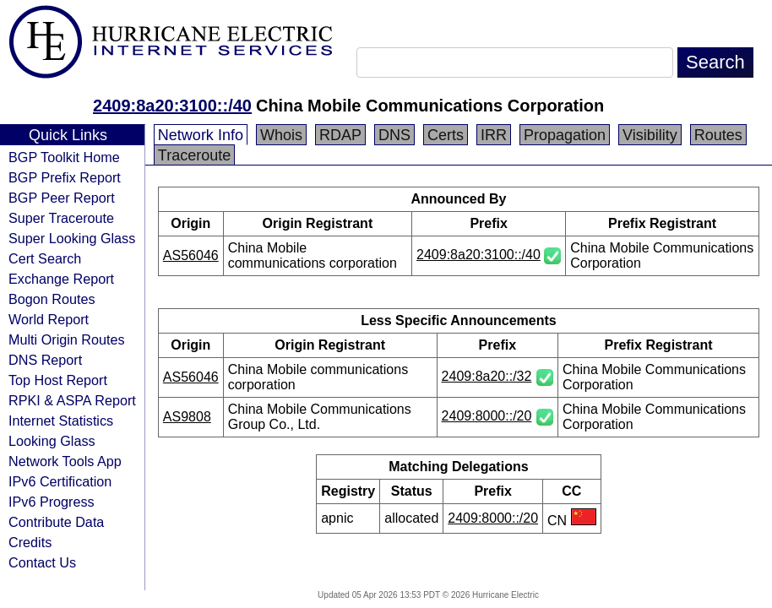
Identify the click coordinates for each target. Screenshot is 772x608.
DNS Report (45, 359)
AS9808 (187, 417)
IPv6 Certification (59, 481)
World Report (48, 319)
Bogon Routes (51, 299)
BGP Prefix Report (64, 177)
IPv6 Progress (51, 501)
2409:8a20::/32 (487, 376)
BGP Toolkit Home (64, 157)
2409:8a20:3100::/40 (172, 105)
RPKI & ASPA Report (72, 400)
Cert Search (44, 258)
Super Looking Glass (71, 238)
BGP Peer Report (61, 197)
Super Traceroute (61, 217)
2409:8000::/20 (487, 416)
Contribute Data (56, 521)
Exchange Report (61, 278)
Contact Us (42, 562)
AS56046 (191, 255)
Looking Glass (51, 440)
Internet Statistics (60, 420)
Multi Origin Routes (66, 339)
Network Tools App (65, 461)
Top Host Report (57, 380)
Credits (30, 542)
